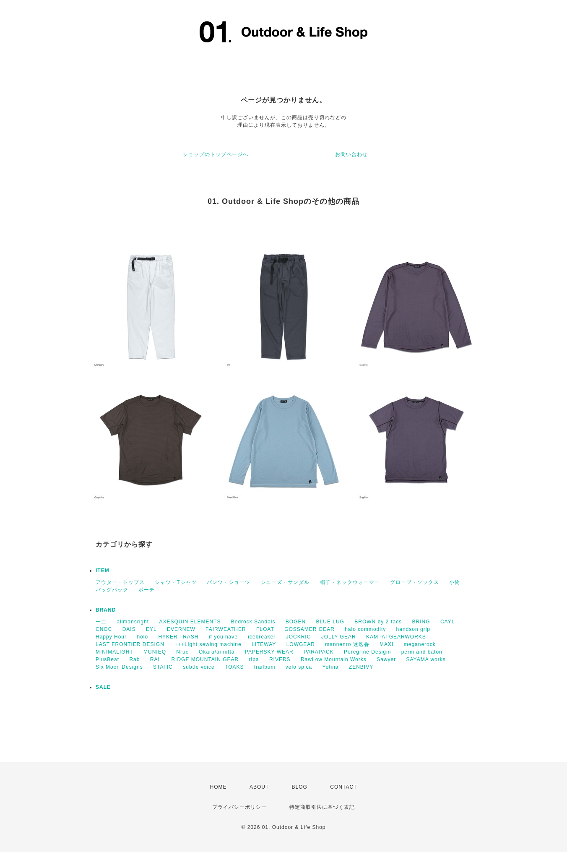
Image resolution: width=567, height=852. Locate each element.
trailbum (265, 667)
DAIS (129, 629)
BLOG (299, 787)
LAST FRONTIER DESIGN (130, 644)
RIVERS (280, 659)
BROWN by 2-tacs (378, 622)
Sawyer (386, 659)
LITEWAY (264, 644)
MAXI (386, 644)
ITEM (102, 570)
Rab (134, 659)
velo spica (299, 667)
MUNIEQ (154, 652)
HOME (218, 787)
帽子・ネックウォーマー (350, 582)
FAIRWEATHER (225, 629)
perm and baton (421, 652)
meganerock (420, 644)
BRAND (106, 610)
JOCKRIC (298, 637)
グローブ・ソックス (414, 582)
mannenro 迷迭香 (347, 644)
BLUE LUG (330, 622)
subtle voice (198, 667)
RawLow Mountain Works (334, 659)
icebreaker (262, 637)
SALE (103, 687)
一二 (101, 622)
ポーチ (146, 590)
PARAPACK (319, 652)
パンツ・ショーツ (228, 582)
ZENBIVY (361, 667)
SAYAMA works (426, 659)
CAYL (447, 622)
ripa (254, 659)
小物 (454, 582)
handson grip (413, 629)
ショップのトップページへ (215, 154)
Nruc (182, 652)
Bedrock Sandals (253, 622)
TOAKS (234, 667)
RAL (155, 659)
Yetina (331, 667)
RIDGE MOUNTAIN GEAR (205, 659)
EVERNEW (181, 629)
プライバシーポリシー (239, 807)
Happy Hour (111, 637)
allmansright (133, 622)
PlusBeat (107, 659)
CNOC (104, 629)
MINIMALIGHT (114, 652)
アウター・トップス (120, 582)
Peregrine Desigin (367, 652)
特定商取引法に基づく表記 (322, 807)
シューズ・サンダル (285, 582)
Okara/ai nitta (216, 652)
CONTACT (343, 787)
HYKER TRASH (178, 637)
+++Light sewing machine (207, 644)
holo (142, 637)
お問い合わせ (351, 154)
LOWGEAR (300, 644)
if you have (223, 637)
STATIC (163, 667)
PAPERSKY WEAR (269, 652)
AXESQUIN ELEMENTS (190, 622)
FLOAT (265, 629)
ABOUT (259, 787)
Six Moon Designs (119, 667)
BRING (421, 622)
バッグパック (112, 590)
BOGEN (296, 622)
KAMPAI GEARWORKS (396, 637)
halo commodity (365, 629)
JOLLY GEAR (338, 637)
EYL (151, 629)
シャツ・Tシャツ (175, 582)
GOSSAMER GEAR (309, 629)
